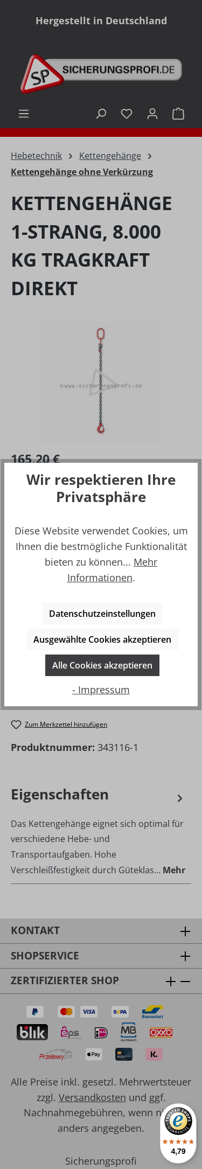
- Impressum (101, 689)
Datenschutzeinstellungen (102, 614)
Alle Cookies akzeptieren (102, 665)
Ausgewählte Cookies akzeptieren (102, 639)
